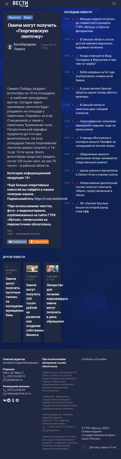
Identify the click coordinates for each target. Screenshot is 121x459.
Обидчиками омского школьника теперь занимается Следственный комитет (96, 158)
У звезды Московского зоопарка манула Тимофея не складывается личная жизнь (96, 142)
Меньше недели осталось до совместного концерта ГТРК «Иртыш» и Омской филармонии (95, 25)
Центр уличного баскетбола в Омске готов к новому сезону (97, 172)
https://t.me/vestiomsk (50, 199)
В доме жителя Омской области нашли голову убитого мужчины (96, 92)
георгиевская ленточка (28, 234)
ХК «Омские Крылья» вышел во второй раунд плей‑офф (92, 207)
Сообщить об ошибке (94, 359)
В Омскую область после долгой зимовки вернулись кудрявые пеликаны (95, 43)
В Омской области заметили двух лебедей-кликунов (92, 109)
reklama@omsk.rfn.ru (19, 393)
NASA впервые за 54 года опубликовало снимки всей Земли (95, 76)
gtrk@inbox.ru (15, 379)
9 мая (10, 234)
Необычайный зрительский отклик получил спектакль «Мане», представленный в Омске (96, 189)
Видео (27, 17)
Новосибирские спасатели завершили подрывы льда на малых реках (96, 125)
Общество (14, 17)
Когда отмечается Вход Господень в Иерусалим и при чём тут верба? (96, 60)
